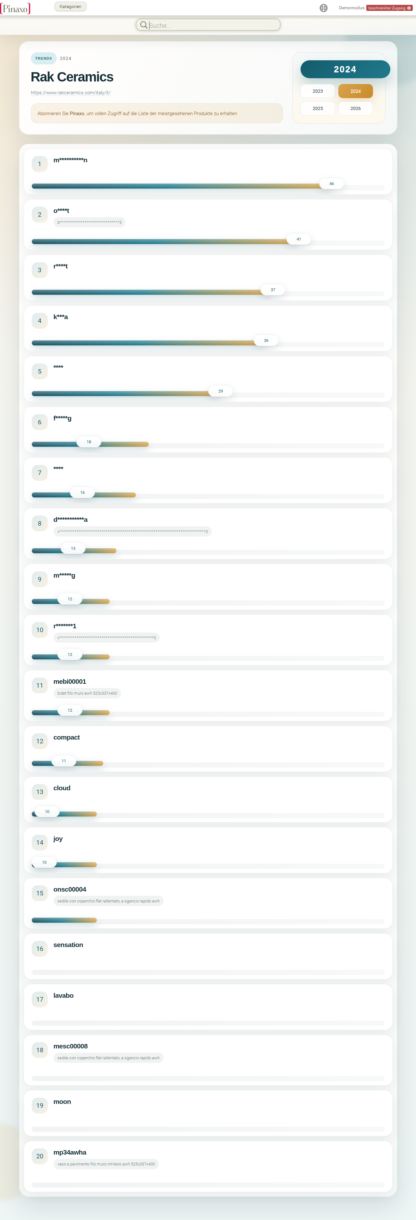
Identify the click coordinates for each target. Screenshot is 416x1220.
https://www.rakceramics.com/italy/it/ (71, 92)
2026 (356, 108)
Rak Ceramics (72, 76)
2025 (318, 108)
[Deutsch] (323, 8)
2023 (318, 91)
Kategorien (70, 6)
